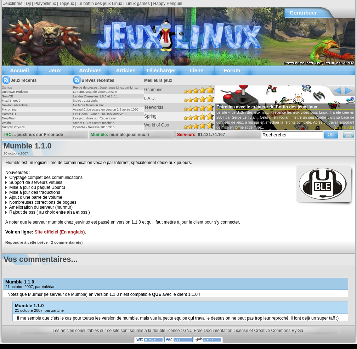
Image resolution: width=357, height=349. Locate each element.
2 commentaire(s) (67, 242)
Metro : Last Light (85, 100)
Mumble (13, 162)
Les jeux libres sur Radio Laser (95, 118)
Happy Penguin (167, 3)
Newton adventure (15, 105)
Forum (232, 70)
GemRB (7, 96)
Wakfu (6, 123)
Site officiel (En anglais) (59, 232)
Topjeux (67, 3)
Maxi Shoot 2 (11, 100)
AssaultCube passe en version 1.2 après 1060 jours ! (105, 112)
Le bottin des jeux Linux (100, 3)
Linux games (138, 3)
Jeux (55, 70)
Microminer (10, 109)
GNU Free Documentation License (215, 330)
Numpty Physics (13, 127)
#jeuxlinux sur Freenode (38, 134)
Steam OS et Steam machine (93, 123)
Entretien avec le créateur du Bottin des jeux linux (266, 107)
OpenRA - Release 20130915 (94, 127)
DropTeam (9, 118)
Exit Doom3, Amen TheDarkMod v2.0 (99, 114)
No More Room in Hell (88, 105)
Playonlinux (45, 3)
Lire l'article (344, 127)
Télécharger (161, 70)
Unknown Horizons (15, 92)
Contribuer (303, 13)
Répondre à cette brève (26, 242)
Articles (125, 70)
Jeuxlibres (12, 3)
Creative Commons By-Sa (278, 330)
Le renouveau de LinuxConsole (95, 92)
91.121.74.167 (211, 134)
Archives (90, 70)
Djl (28, 3)
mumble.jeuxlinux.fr (129, 134)
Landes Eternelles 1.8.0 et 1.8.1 (95, 96)
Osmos (7, 87)
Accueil (19, 70)
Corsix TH (9, 114)
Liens (196, 70)
